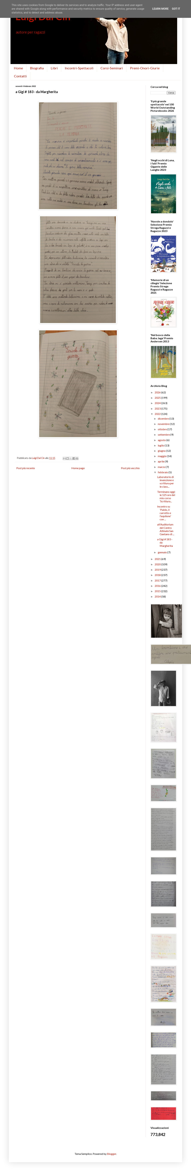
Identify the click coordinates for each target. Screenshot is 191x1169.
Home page (78, 468)
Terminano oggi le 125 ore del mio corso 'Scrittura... (166, 496)
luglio (161, 445)
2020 (158, 564)
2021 (158, 558)
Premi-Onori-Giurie (145, 68)
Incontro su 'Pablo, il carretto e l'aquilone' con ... (164, 513)
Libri (54, 68)
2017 (158, 580)
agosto (162, 440)
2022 (158, 413)
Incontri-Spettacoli (79, 68)
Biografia (37, 68)
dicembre (163, 418)
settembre (164, 434)
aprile (161, 461)
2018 (158, 574)
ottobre (162, 429)
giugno (162, 450)
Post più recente (25, 468)
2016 (158, 585)
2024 (158, 403)
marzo (162, 466)
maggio (162, 456)
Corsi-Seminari (111, 68)
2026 (158, 392)
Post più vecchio (130, 468)
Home (18, 68)
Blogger (111, 1153)
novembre (164, 423)
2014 (158, 596)
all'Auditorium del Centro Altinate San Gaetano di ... (165, 529)
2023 (158, 408)
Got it (176, 8)
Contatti (20, 76)
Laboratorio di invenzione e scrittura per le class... (165, 481)
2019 (158, 569)
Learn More (160, 8)
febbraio (163, 472)
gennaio (162, 552)
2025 (158, 397)
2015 (158, 591)
